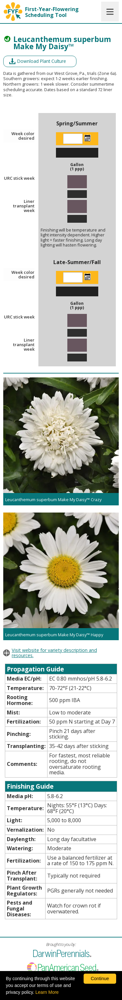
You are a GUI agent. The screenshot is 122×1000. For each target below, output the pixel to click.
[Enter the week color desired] (73, 139)
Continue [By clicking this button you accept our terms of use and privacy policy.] (100, 978)
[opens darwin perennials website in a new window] (61, 653)
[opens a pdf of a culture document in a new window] (39, 61)
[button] (110, 11)
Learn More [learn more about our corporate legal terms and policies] (47, 992)
